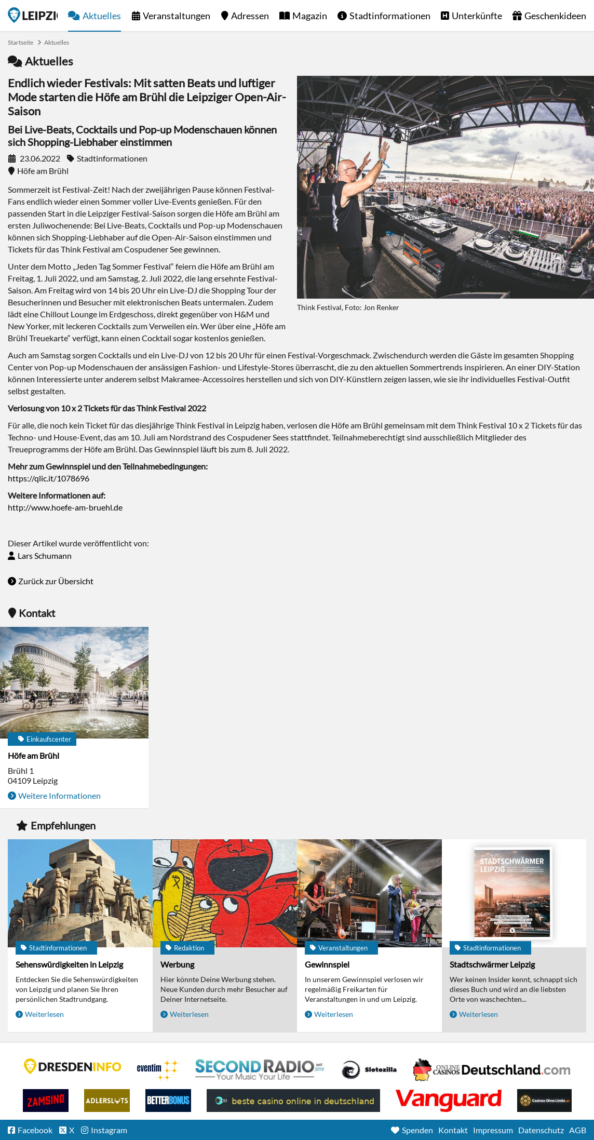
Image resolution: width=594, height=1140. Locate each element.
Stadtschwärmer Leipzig (492, 964)
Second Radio (260, 1069)
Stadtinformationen (389, 15)
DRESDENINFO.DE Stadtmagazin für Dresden (73, 1066)
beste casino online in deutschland (293, 1100)
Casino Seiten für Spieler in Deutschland (369, 1069)
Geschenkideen (555, 15)
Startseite (33, 15)
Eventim (158, 1069)
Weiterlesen (44, 1014)
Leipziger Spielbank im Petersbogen (491, 1069)
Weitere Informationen (59, 795)
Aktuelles (102, 15)
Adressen (250, 15)
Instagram (109, 1130)
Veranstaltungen (176, 15)
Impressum (493, 1130)
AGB (577, 1130)
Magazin (309, 15)
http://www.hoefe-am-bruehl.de (65, 507)
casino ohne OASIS (449, 1100)
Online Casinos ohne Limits (544, 1100)
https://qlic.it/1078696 (48, 478)
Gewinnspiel (327, 964)
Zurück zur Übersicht (55, 581)
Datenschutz (541, 1130)
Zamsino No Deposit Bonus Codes (46, 1100)
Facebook (35, 1130)
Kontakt (453, 1130)
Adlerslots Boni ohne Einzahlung (107, 1100)
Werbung (177, 964)
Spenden (417, 1130)
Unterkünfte (477, 15)
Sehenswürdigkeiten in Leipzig (69, 964)
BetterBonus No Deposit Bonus (168, 1100)
